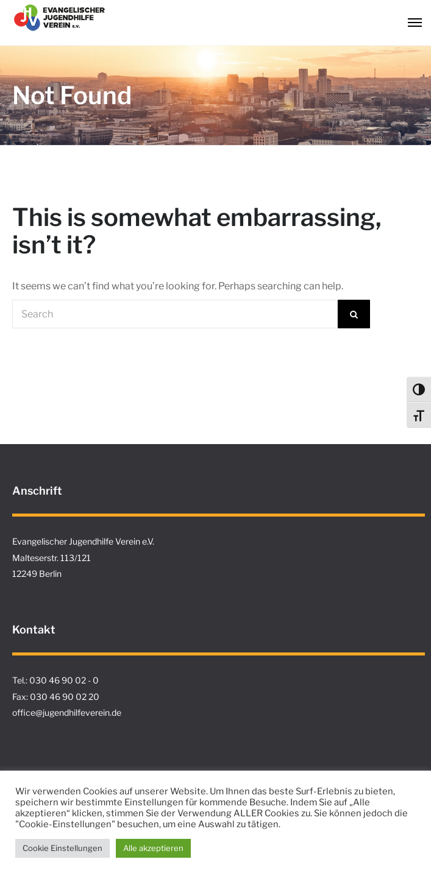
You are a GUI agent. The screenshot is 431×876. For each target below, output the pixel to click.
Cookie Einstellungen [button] (62, 848)
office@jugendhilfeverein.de (66, 712)
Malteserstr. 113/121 (51, 558)
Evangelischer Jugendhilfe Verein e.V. (83, 541)
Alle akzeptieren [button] (153, 848)
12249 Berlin (37, 573)
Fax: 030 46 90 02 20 (55, 696)
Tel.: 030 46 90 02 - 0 (55, 680)
